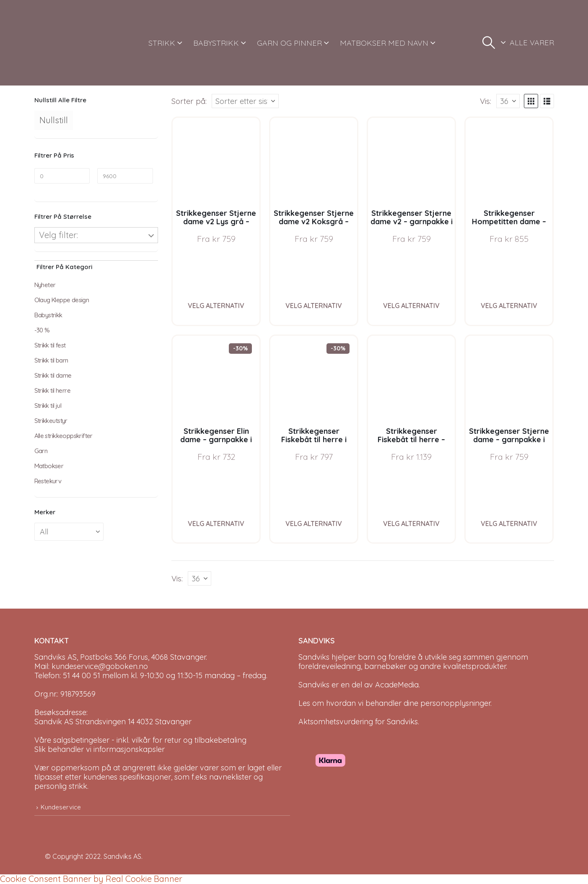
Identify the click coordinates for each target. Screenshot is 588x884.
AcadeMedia (397, 685)
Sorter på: (189, 101)
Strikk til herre (52, 390)
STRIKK (161, 43)
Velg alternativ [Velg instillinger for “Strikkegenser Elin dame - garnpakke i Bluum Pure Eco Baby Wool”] (216, 523)
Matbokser (49, 466)
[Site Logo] (65, 42)
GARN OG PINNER (289, 43)
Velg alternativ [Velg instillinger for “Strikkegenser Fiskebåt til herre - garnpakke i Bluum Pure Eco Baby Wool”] (411, 523)
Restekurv (48, 481)
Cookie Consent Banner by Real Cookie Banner (91, 879)
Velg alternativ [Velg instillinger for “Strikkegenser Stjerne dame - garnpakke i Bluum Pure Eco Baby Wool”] (509, 523)
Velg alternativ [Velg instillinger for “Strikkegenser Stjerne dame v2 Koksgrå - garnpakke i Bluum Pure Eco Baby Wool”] (313, 305)
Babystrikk (48, 315)
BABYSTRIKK (216, 43)
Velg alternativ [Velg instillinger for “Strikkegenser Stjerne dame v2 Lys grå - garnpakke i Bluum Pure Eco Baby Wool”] (216, 305)
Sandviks (313, 657)
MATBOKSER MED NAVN (384, 43)
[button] (488, 42)
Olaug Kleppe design (61, 300)
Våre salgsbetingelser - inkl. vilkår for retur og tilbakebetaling (140, 740)
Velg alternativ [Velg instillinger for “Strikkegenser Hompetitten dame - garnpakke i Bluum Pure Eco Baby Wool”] (509, 305)
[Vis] (508, 101)
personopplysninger (455, 703)
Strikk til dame (53, 375)
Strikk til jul (48, 406)
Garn (41, 451)
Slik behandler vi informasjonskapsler (99, 749)
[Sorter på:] (245, 101)
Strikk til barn (51, 360)
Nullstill (53, 120)
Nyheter (45, 285)
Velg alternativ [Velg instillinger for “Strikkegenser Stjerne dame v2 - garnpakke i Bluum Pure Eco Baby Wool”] (411, 305)
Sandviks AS (122, 856)
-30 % (42, 330)
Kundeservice (61, 807)
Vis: (485, 101)
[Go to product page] (216, 161)
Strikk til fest (50, 345)
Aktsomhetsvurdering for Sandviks (358, 721)
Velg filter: (58, 235)
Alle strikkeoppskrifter (63, 436)
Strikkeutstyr (50, 421)
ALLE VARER (532, 42)
